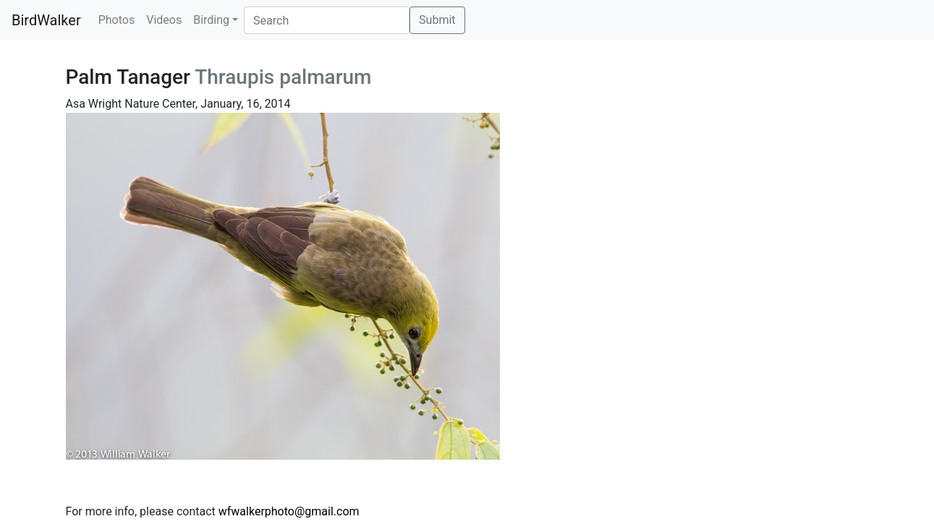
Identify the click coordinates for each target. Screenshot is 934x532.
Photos (116, 20)
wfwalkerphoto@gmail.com (289, 511)
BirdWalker (46, 20)
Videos (164, 20)
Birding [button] (211, 20)
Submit (437, 20)
